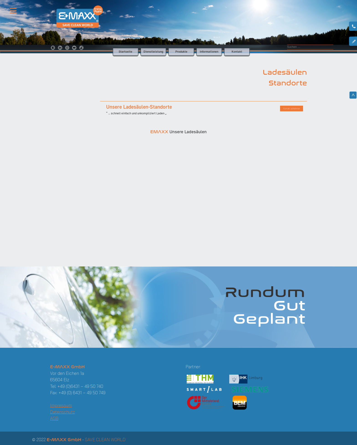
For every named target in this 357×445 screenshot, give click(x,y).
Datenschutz (62, 412)
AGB (54, 418)
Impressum (61, 405)
